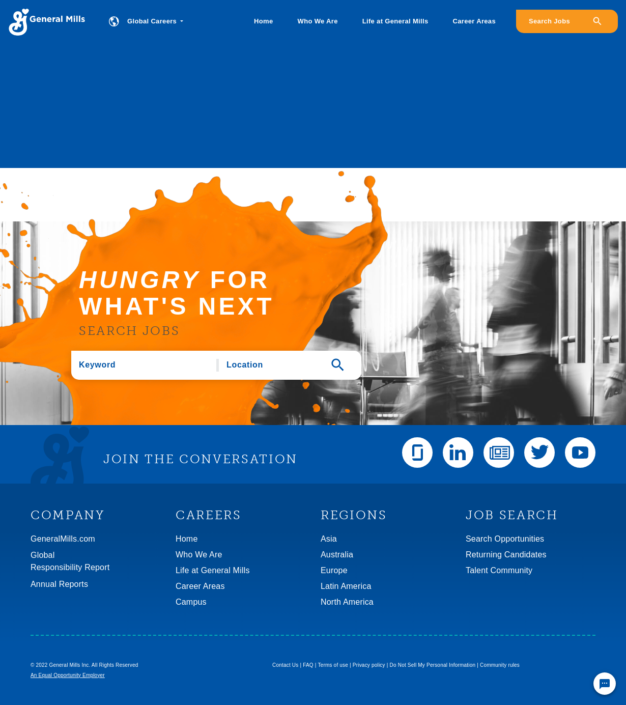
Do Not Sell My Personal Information (433, 665)
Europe (334, 570)
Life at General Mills (395, 21)
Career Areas (474, 21)
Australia (337, 554)
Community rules (500, 665)
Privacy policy (369, 665)
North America (347, 602)
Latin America (346, 586)
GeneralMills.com (63, 538)
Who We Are (318, 21)
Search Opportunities (505, 538)
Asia (329, 538)
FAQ (308, 665)
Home (263, 21)
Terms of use (333, 665)
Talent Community (499, 570)
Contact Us (285, 665)
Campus (191, 602)
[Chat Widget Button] (604, 683)
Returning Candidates (506, 554)
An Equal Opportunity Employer (68, 675)
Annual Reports (59, 584)
